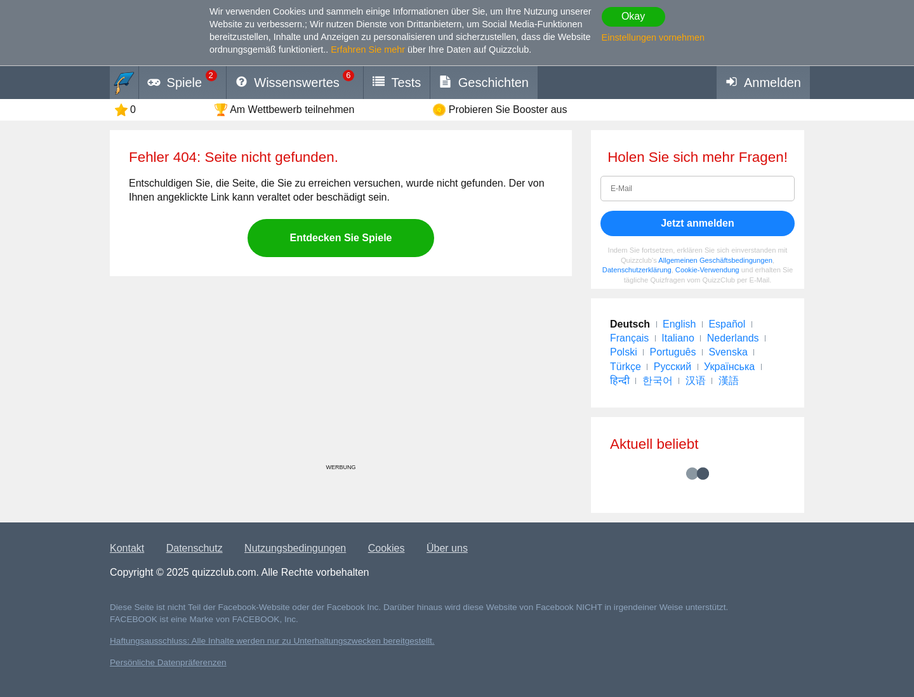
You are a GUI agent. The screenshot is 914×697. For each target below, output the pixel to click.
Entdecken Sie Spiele (341, 237)
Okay (633, 16)
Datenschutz (194, 548)
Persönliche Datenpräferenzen (168, 662)
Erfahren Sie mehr (368, 49)
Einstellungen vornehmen (653, 37)
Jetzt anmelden (697, 223)
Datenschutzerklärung (637, 270)
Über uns (447, 548)
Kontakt (127, 548)
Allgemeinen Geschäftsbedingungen (715, 260)
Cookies (386, 548)
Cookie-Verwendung (707, 270)
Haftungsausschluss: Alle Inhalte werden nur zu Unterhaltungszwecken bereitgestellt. (272, 641)
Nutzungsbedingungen (295, 548)
